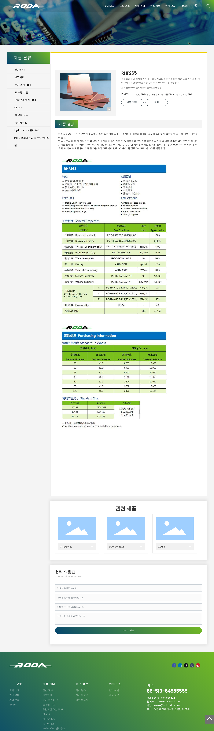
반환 (156, 102)
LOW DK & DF (116, 546)
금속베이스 (66, 546)
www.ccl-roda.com (170, 701)
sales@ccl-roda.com (167, 705)
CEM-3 (161, 546)
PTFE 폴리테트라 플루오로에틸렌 (146, 88)
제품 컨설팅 (132, 102)
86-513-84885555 (167, 691)
